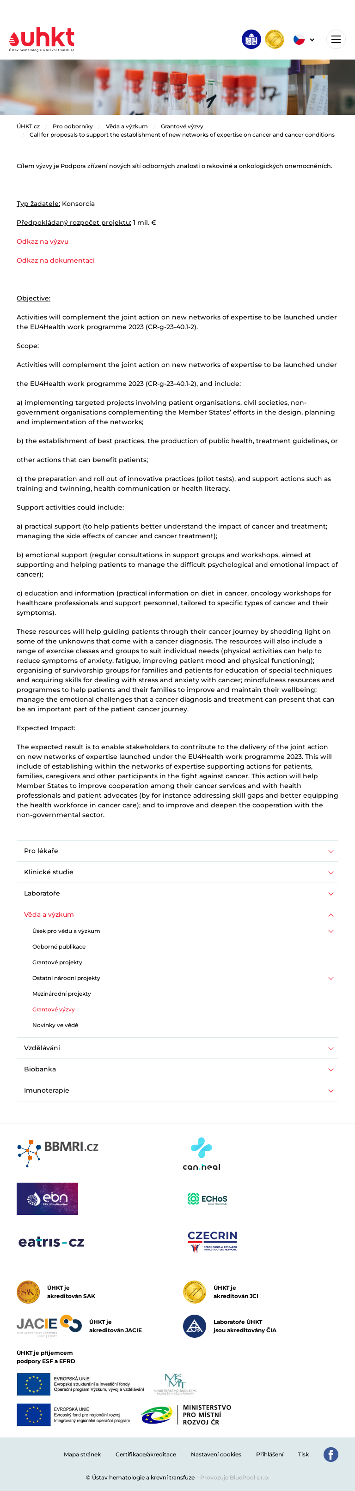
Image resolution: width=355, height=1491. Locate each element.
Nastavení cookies (216, 1454)
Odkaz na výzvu (42, 241)
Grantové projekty (57, 962)
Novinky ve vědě (55, 1025)
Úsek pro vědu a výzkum (66, 930)
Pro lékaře (41, 851)
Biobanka (40, 1069)
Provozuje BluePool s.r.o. (234, 1477)
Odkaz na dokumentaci (56, 260)
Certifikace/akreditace (146, 1454)
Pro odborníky (73, 126)
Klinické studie (48, 872)
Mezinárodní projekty (61, 993)
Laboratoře (42, 893)
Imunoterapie (46, 1090)
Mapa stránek (82, 1454)
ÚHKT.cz (28, 126)
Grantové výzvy (182, 126)
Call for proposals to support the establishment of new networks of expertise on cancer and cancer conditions (182, 134)
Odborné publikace (59, 946)
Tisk (303, 1454)
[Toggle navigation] (336, 39)
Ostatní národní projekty (66, 977)
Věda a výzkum (127, 126)
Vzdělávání (42, 1048)
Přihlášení (269, 1454)
